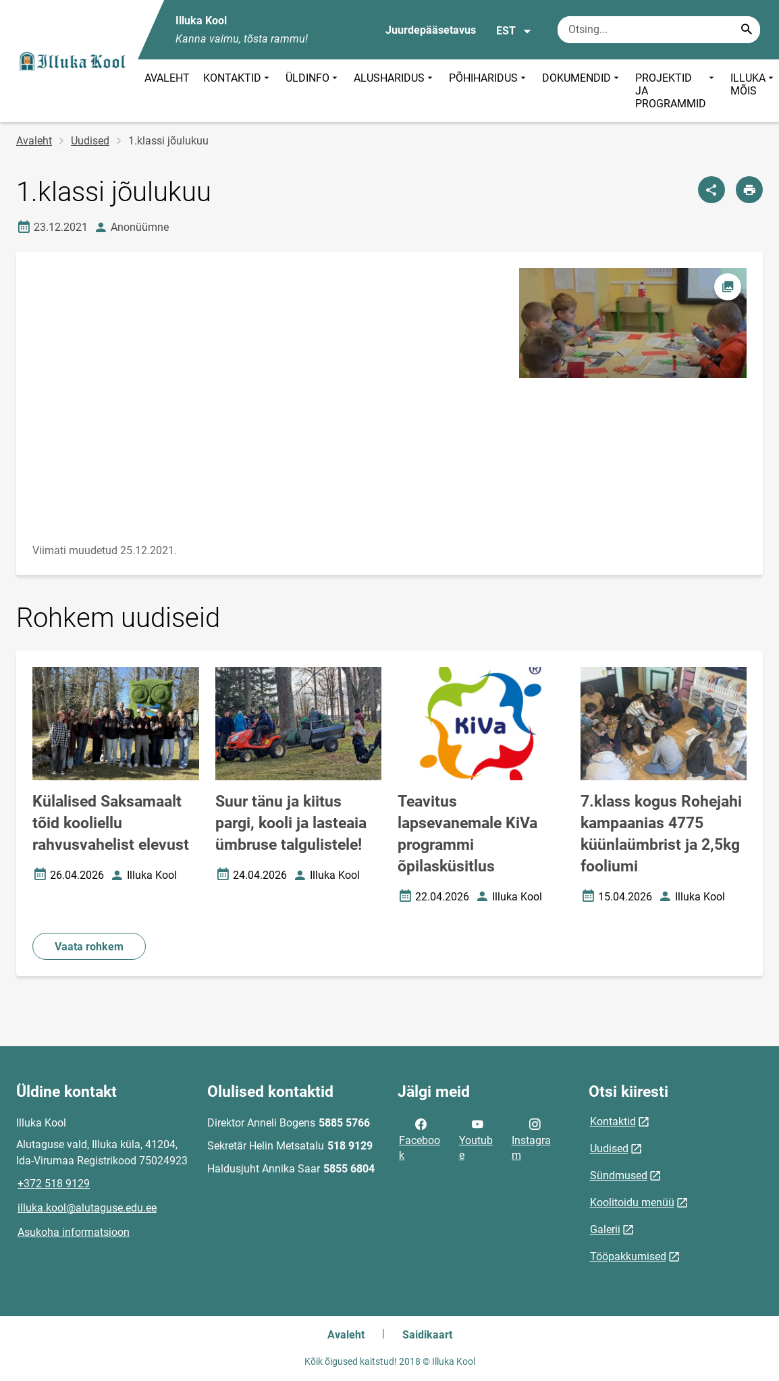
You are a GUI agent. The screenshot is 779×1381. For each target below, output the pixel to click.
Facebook (419, 1138)
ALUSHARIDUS (394, 91)
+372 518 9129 (54, 1183)
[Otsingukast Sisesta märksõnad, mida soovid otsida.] (659, 29)
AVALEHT (167, 78)
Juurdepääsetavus (430, 30)
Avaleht (34, 140)
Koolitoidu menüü (632, 1202)
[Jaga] (711, 189)
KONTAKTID (237, 91)
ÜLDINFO (313, 91)
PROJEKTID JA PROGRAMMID (676, 91)
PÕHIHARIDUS (489, 91)
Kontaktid (613, 1121)
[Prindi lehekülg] (749, 189)
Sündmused (618, 1175)
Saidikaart (427, 1334)
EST (514, 31)
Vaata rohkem (89, 946)
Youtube (476, 1138)
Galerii (605, 1229)
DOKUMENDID (582, 91)
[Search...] (746, 29)
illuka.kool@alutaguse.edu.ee (87, 1207)
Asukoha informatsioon (74, 1232)
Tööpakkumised (628, 1256)
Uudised (90, 140)
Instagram (531, 1138)
